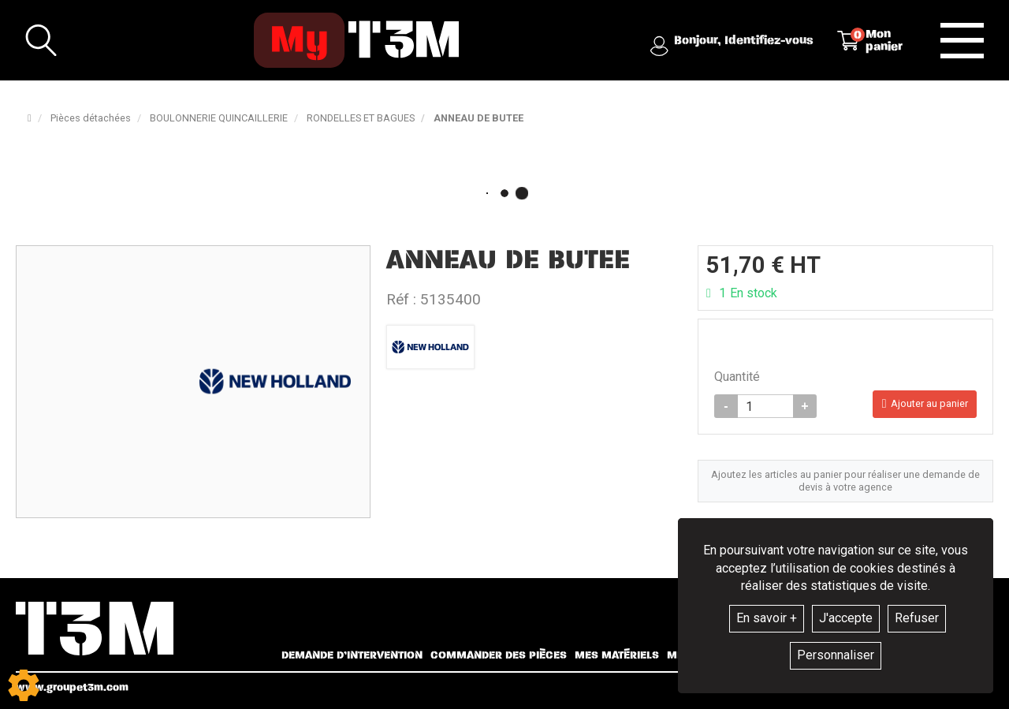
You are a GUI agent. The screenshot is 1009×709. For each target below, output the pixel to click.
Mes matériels (617, 655)
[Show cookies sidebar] (23, 685)
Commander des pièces (498, 655)
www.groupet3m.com (72, 687)
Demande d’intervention (352, 655)
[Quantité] (765, 409)
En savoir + (766, 617)
